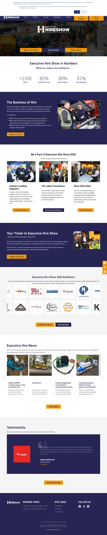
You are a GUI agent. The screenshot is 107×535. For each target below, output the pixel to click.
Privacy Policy (49, 4)
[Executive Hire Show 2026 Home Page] (11, 17)
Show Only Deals (85, 210)
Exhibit (35, 17)
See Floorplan (53, 50)
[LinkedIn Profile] (104, 272)
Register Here (96, 17)
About (68, 17)
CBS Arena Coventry (45, 42)
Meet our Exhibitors (21, 210)
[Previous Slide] (3, 377)
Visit (25, 17)
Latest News (53, 406)
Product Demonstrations (53, 210)
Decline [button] (84, 12)
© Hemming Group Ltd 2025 (53, 529)
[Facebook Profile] (104, 263)
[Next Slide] (103, 377)
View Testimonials (54, 482)
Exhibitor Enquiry (45, 324)
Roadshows (57, 17)
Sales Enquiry (81, 17)
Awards (46, 17)
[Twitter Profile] (104, 267)
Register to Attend (31, 50)
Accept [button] (76, 12)
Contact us (58, 509)
